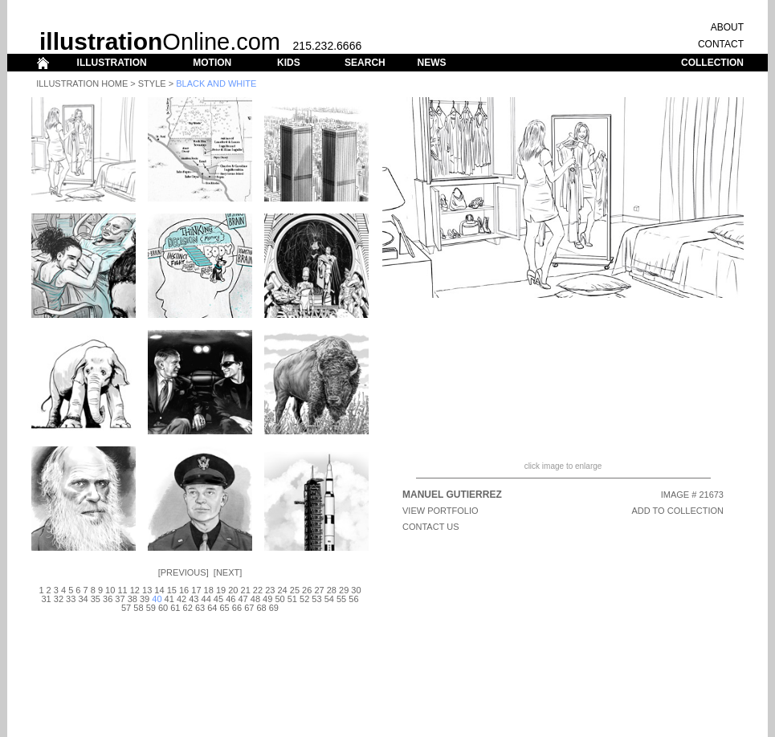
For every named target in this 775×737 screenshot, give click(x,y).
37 (119, 599)
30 (356, 590)
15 (172, 590)
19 (221, 590)
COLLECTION (712, 62)
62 (188, 608)
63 (200, 608)
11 (122, 590)
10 (110, 590)
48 (255, 599)
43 (193, 599)
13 (147, 590)
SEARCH (365, 62)
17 (196, 590)
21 (246, 590)
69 (274, 608)
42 (181, 599)
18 (209, 590)
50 (279, 599)
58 (138, 608)
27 (319, 590)
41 (169, 599)
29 (344, 590)
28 (332, 590)
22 (258, 590)
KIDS (288, 62)
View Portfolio (440, 510)
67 (249, 608)
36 (107, 599)
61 (175, 608)
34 (83, 599)
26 (307, 590)
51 (292, 599)
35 (95, 599)
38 (132, 599)
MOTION (212, 62)
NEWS (431, 62)
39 (144, 599)
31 (46, 599)
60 (163, 608)
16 (184, 590)
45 (218, 599)
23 (270, 590)
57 (126, 608)
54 (329, 599)
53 (316, 599)
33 (70, 599)
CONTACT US (430, 526)
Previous (183, 572)
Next (227, 572)
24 (282, 590)
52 (304, 599)
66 (237, 608)
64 (212, 608)
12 (135, 590)
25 (295, 590)
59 (151, 608)
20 (233, 590)
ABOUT (727, 27)
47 (242, 599)
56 (353, 599)
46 (230, 599)
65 (225, 608)
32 (58, 599)
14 (159, 590)
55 (341, 599)
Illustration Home (82, 83)
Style (152, 83)
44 (206, 599)
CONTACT (721, 44)
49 (267, 599)
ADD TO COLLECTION (677, 510)
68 (261, 608)
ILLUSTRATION (112, 62)
